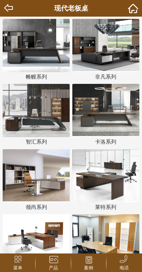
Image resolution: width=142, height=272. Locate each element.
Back (9, 8)
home (133, 8)
